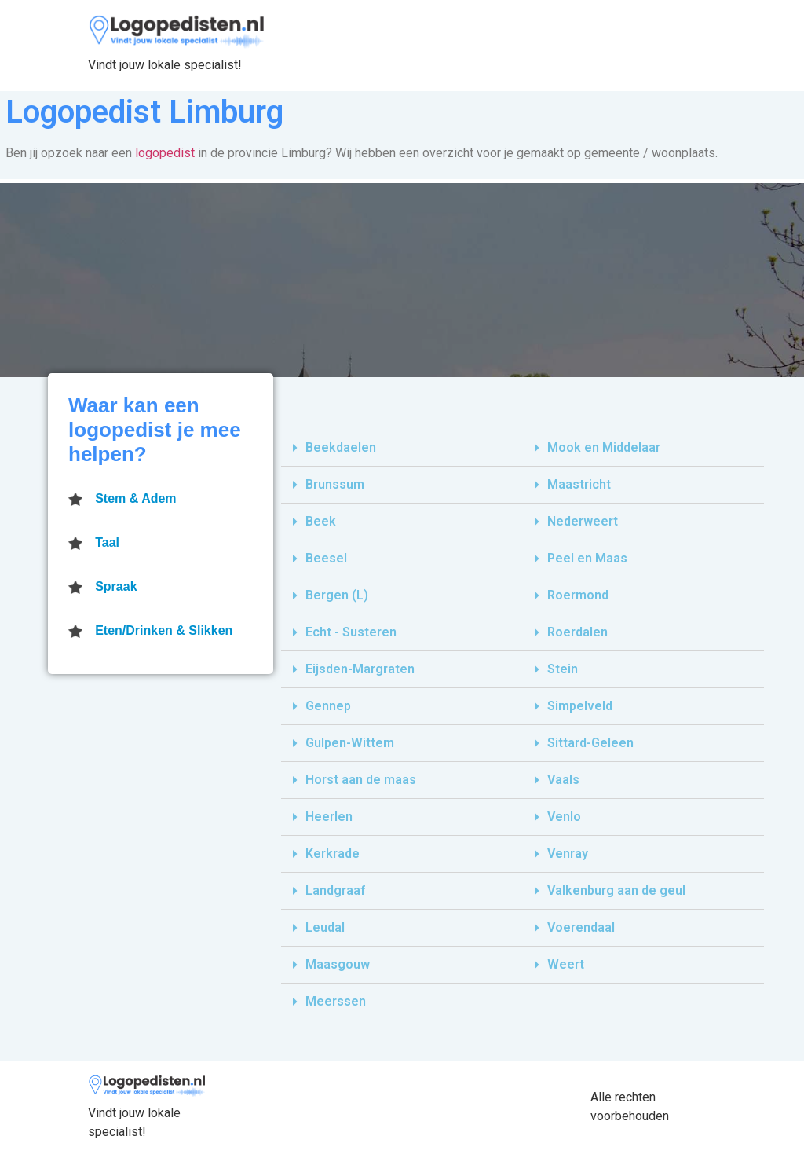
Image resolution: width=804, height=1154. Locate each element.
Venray (567, 853)
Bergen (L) (336, 595)
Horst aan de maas (360, 779)
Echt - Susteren (351, 632)
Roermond (577, 595)
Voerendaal (581, 927)
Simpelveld (579, 705)
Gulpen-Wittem (349, 742)
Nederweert (582, 521)
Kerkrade (332, 853)
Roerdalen (577, 632)
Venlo (564, 816)
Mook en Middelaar (603, 447)
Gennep (328, 705)
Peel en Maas (587, 558)
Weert (565, 964)
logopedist (165, 152)
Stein (562, 668)
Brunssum (334, 484)
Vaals (563, 779)
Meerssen (335, 1001)
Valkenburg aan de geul (616, 890)
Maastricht (579, 484)
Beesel (326, 558)
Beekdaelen (340, 447)
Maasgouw (337, 964)
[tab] (401, 448)
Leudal (325, 927)
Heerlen (329, 816)
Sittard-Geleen (590, 742)
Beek (320, 521)
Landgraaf (335, 890)
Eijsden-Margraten (360, 668)
